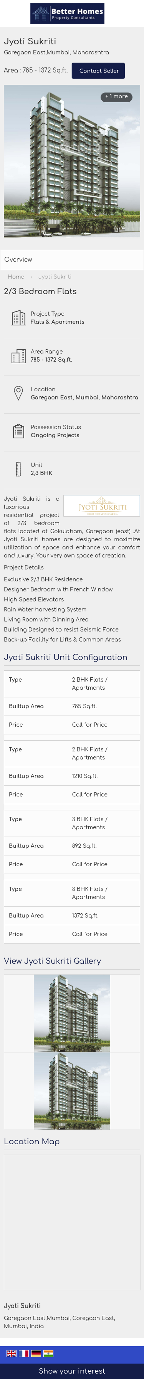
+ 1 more (116, 96)
